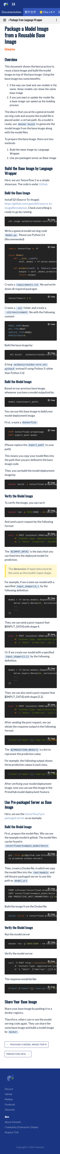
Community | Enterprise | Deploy (21, 1127)
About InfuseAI (13, 1122)
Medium (9, 1099)
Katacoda (10, 1109)
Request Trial (11, 1132)
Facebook (10, 1104)
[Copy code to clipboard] (51, 219)
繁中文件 (30, 12)
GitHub (8, 1094)
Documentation (11, 12)
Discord (9, 1089)
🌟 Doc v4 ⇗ (47, 12)
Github (43, 184)
